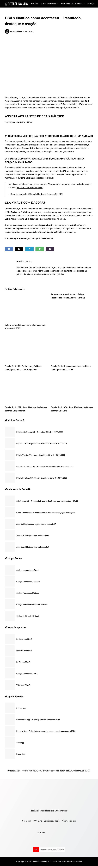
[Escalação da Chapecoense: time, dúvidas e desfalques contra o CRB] (72, 348)
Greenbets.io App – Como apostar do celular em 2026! (38, 720)
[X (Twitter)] (19, 249)
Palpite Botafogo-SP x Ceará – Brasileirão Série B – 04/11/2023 (41, 478)
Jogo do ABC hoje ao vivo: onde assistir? (32, 547)
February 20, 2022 (55, 194)
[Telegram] (29, 249)
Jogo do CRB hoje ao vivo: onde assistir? (32, 536)
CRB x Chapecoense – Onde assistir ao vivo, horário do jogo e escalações (45, 513)
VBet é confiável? (23, 685)
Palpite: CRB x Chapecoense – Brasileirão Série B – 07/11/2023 (41, 444)
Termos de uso (69, 821)
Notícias (35, 4)
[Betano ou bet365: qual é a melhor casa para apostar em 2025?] (26, 307)
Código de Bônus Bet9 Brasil (27, 616)
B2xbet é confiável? (24, 639)
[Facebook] (9, 249)
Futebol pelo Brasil (30, 771)
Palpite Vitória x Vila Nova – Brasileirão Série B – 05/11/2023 (40, 455)
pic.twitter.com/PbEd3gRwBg (30, 187)
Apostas (91, 4)
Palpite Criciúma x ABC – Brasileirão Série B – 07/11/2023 (39, 432)
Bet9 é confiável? (23, 662)
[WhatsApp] (39, 249)
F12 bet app (21, 708)
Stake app (20, 743)
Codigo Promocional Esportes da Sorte (31, 605)
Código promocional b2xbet (27, 570)
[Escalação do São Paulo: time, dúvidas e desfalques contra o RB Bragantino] (26, 348)
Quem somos (28, 821)
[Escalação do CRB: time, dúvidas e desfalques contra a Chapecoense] (26, 389)
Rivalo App (20, 754)
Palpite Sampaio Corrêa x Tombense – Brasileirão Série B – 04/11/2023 (45, 466)
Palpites (80, 3)
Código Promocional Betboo (27, 593)
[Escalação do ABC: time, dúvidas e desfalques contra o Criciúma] (72, 389)
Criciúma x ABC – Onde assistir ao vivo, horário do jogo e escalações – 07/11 (47, 501)
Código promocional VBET (26, 674)
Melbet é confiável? (24, 651)
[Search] (92, 4)
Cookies (58, 821)
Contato (38, 821)
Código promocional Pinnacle (28, 582)
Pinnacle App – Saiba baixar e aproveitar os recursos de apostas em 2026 (45, 731)
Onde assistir (67, 4)
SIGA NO (41, 832)
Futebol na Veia (14, 771)
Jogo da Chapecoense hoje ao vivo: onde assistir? (36, 524)
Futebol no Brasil (50, 3)
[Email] (50, 249)
